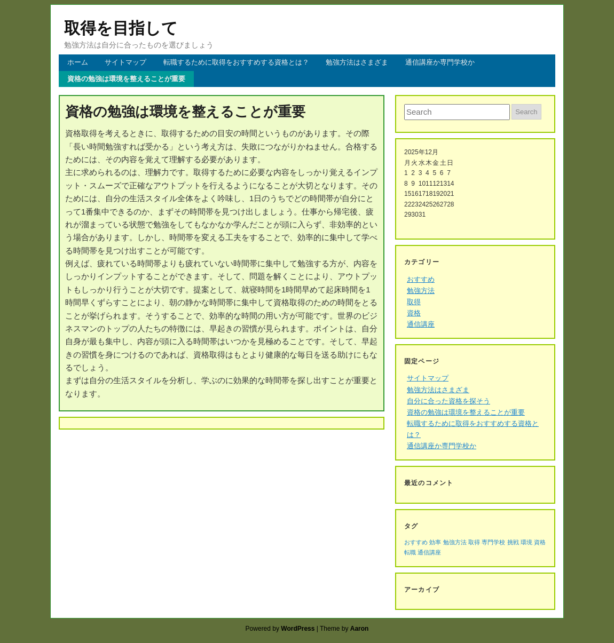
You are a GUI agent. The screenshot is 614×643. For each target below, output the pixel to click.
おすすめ (421, 279)
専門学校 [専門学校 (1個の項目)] (493, 542)
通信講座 (421, 324)
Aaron (359, 628)
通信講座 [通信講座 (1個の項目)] (429, 552)
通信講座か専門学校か (440, 62)
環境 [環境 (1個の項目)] (526, 542)
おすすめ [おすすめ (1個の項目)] (416, 542)
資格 (414, 313)
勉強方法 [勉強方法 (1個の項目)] (455, 542)
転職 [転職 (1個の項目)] (410, 552)
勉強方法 (421, 291)
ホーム (77, 62)
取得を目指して (121, 28)
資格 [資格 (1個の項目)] (540, 542)
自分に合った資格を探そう (448, 401)
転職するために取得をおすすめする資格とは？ (236, 62)
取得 (414, 302)
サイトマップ (125, 62)
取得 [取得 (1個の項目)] (474, 542)
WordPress (297, 628)
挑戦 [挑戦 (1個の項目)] (513, 542)
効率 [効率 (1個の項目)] (435, 542)
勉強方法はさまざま (357, 62)
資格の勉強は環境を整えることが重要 (126, 79)
